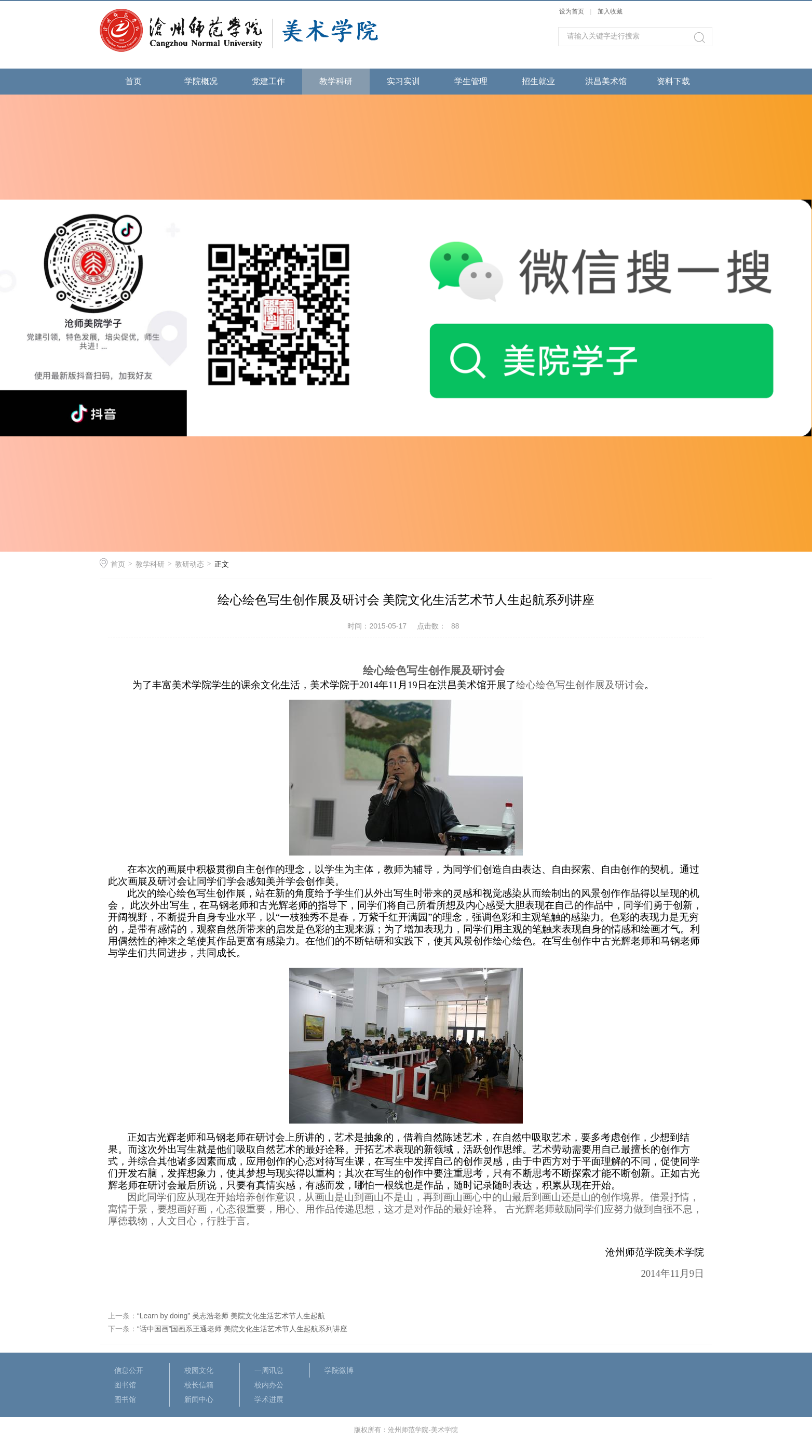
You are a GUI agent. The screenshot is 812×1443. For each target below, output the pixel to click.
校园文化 (198, 1370)
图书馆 (125, 1385)
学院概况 (201, 81)
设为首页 (571, 11)
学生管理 (471, 81)
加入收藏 (610, 11)
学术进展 (268, 1399)
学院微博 (339, 1370)
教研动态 (189, 564)
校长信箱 (198, 1385)
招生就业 (538, 81)
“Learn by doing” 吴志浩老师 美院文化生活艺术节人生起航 (231, 1316)
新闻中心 (198, 1399)
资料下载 (673, 81)
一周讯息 (268, 1370)
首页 (133, 81)
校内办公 (268, 1385)
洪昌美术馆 (606, 81)
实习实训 (403, 81)
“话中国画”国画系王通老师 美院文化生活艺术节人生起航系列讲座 (242, 1329)
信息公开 (128, 1370)
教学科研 (336, 81)
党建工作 (268, 81)
